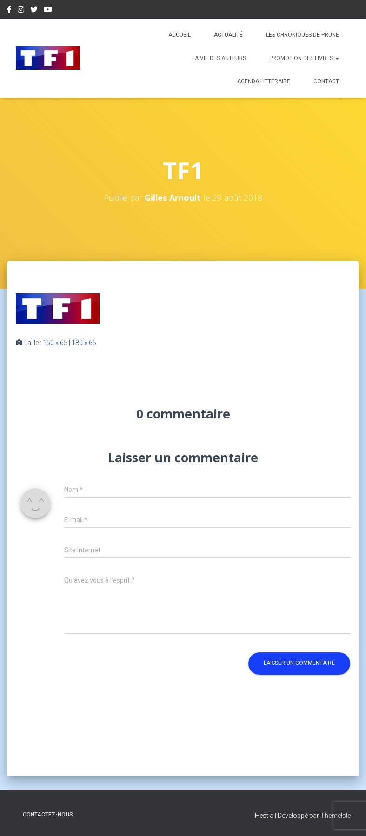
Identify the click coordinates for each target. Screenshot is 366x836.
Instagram (21, 10)
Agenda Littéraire (263, 81)
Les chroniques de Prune (302, 35)
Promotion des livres (304, 58)
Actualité (228, 35)
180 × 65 (84, 342)
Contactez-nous (48, 814)
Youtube (48, 10)
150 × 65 (55, 342)
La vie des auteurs (219, 58)
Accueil (179, 35)
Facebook (9, 10)
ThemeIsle (335, 815)
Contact (326, 81)
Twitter (34, 10)
